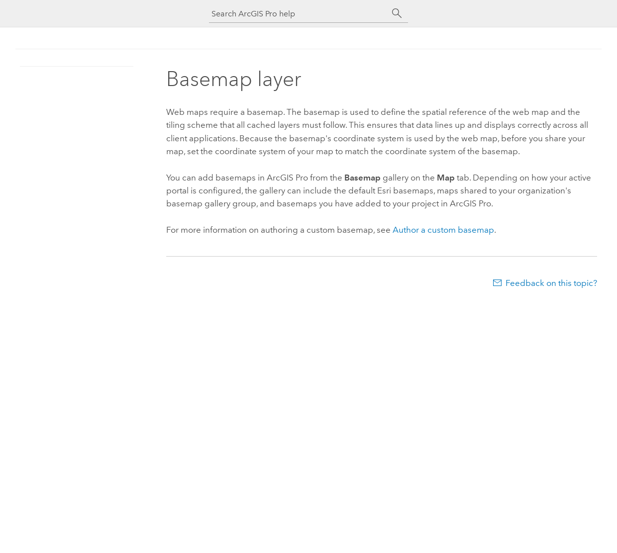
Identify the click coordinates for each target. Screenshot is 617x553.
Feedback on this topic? (551, 283)
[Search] (397, 13)
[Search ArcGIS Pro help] (298, 13)
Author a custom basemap (443, 230)
